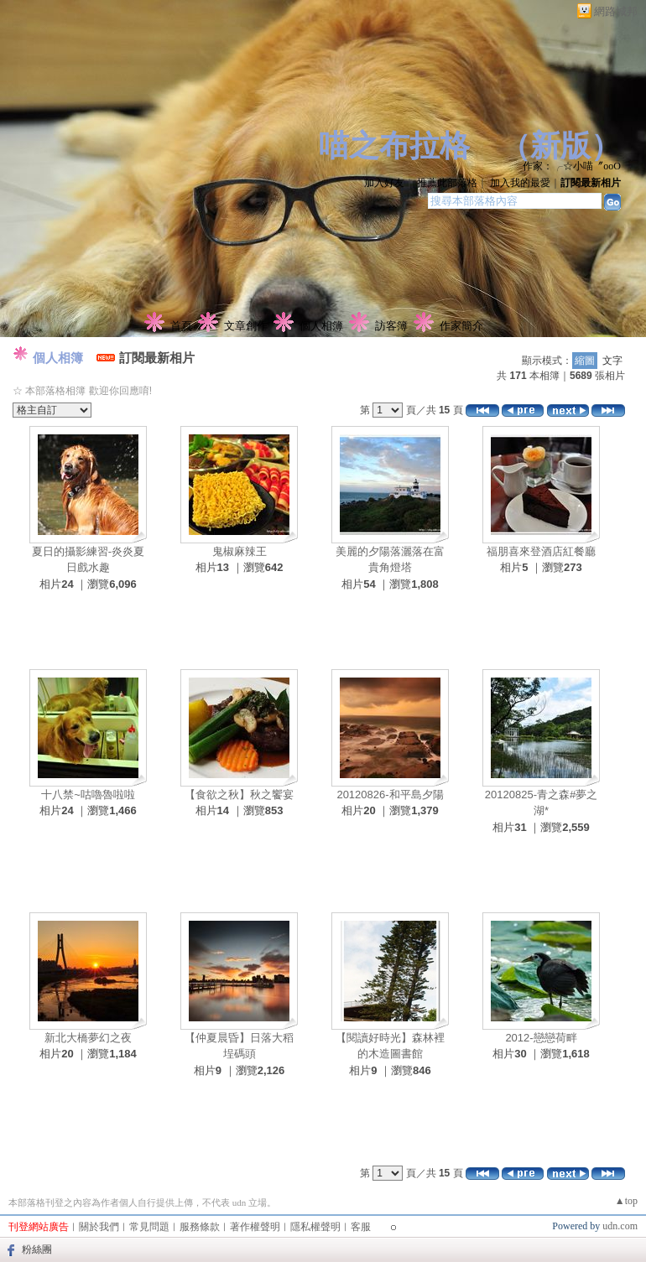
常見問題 (149, 1227)
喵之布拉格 (394, 146)
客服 (361, 1227)
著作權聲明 (255, 1227)
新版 (560, 146)
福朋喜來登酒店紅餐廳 (541, 551)
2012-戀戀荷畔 (540, 1037)
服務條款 (200, 1227)
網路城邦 (616, 11)
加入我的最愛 (520, 183)
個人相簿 (321, 325)
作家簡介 (461, 325)
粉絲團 (37, 1249)
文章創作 (246, 325)
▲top (626, 1201)
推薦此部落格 (447, 183)
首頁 (181, 325)
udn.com (620, 1226)
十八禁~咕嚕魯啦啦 (88, 794)
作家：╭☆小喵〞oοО (572, 166)
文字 (612, 360)
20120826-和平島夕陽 (389, 794)
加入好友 (384, 183)
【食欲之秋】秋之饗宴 (239, 794)
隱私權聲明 (315, 1227)
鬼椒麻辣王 (239, 551)
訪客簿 (391, 325)
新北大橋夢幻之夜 (88, 1037)
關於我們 (99, 1227)
